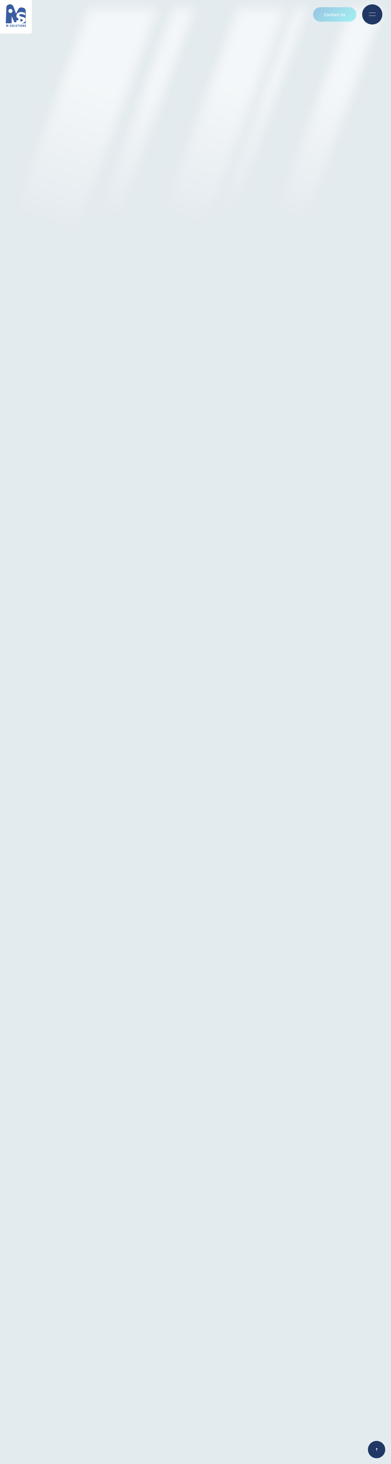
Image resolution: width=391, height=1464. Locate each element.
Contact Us (334, 14)
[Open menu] (372, 14)
